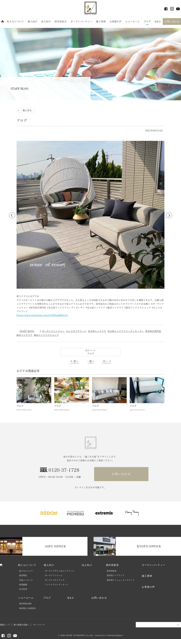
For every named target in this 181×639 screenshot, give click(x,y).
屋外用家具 (61, 21)
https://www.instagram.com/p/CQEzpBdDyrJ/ (42, 315)
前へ (76, 361)
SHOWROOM (25, 604)
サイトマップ (39, 625)
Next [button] (169, 215)
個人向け (33, 21)
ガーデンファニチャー (53, 331)
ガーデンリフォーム (53, 575)
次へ (105, 361)
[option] (90, 215)
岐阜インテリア (24, 335)
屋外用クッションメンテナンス (120, 580)
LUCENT (23, 589)
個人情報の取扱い (21, 625)
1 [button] (89, 288)
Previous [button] (12, 215)
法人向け (46, 21)
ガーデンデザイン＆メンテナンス (59, 571)
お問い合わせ (172, 21)
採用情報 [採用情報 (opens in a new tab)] (23, 585)
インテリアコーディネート (56, 585)
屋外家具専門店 (153, 331)
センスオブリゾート (76, 331)
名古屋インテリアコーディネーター (126, 331)
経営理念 (23, 575)
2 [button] (92, 288)
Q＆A (158, 21)
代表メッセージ (26, 580)
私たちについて (15, 21)
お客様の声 (116, 21)
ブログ (147, 21)
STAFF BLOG (27, 331)
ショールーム (132, 21)
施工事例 (101, 21)
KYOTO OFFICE (149, 546)
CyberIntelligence (114, 635)
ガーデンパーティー (81, 21)
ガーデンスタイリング (54, 580)
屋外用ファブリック (115, 575)
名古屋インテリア (97, 331)
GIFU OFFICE (55, 546)
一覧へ (90, 361)
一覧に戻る (26, 110)
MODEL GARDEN (27, 608)
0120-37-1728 (64, 470)
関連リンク (5, 625)
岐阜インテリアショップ (46, 335)
